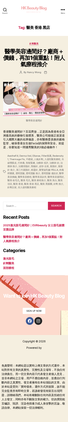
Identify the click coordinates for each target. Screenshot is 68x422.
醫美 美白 (52, 180)
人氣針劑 (38, 159)
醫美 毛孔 (25, 180)
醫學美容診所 (39, 176)
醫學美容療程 (25, 176)
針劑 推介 (58, 183)
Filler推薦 (47, 155)
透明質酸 (20, 173)
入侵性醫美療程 (52, 159)
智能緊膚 (30, 162)
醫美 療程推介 (39, 180)
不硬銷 (29, 159)
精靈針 (34, 169)
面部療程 (8, 268)
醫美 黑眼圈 (46, 183)
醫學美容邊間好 (56, 176)
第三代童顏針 (23, 169)
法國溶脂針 (24, 166)
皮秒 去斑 (44, 166)
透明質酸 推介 (33, 173)
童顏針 (53, 166)
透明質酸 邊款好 (49, 173)
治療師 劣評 (42, 162)
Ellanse (36, 155)
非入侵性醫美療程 (27, 187)
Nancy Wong (34, 72)
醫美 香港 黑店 (31, 183)
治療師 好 (54, 162)
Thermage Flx (17, 159)
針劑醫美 (33, 43)
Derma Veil (25, 155)
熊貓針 (34, 166)
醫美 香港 (18, 183)
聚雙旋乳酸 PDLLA (48, 169)
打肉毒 (21, 162)
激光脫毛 (8, 258)
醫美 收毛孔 (13, 180)
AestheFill (12, 155)
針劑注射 (12, 187)
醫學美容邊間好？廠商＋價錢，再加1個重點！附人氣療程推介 (34, 58)
